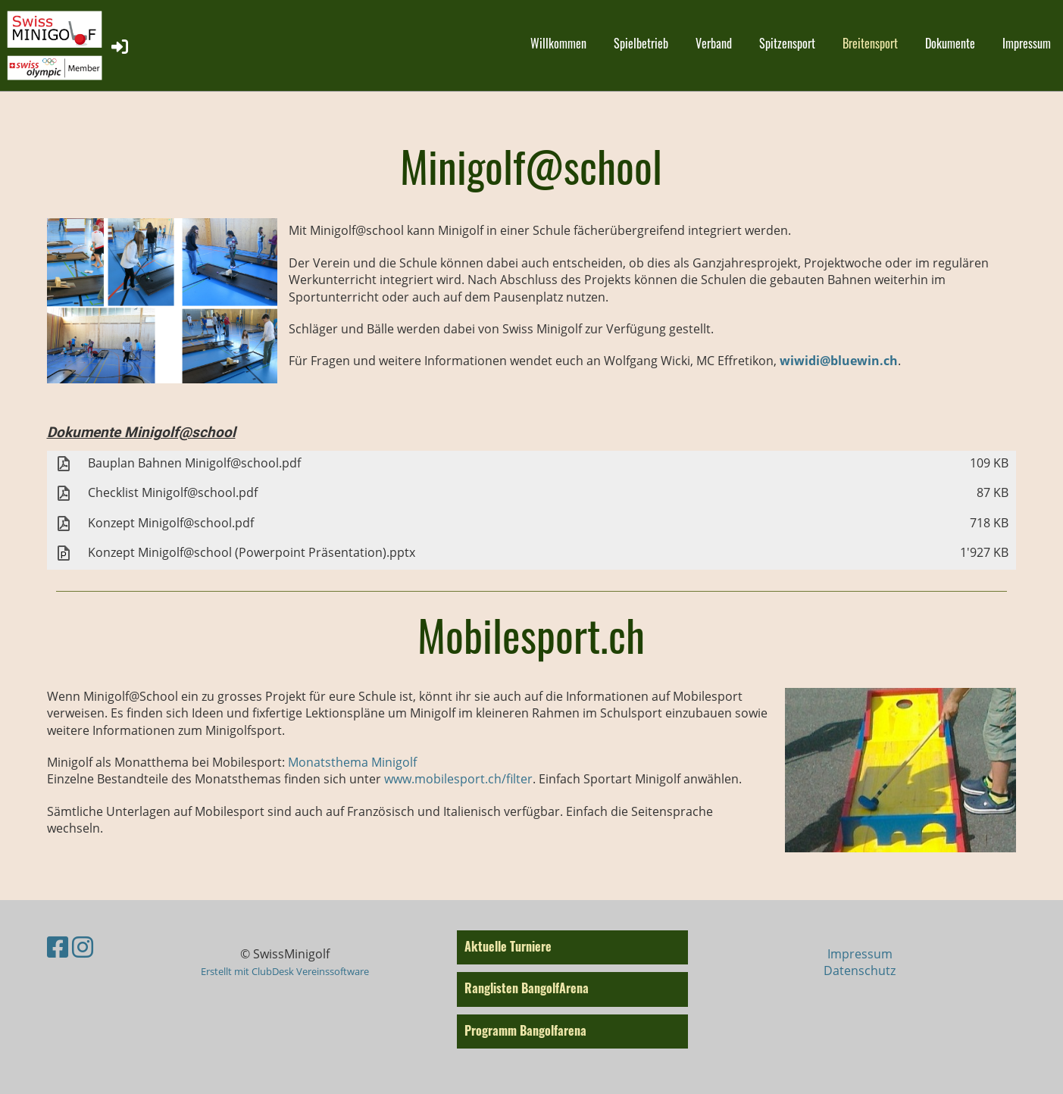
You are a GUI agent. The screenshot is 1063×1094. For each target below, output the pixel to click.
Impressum (1026, 43)
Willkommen (558, 43)
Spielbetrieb (641, 43)
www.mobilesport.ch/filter (458, 778)
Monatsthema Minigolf (352, 762)
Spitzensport (787, 43)
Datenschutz (860, 970)
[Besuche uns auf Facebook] (57, 946)
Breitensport (870, 43)
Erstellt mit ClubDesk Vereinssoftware (285, 971)
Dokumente (950, 43)
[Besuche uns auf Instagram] (82, 946)
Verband (714, 43)
